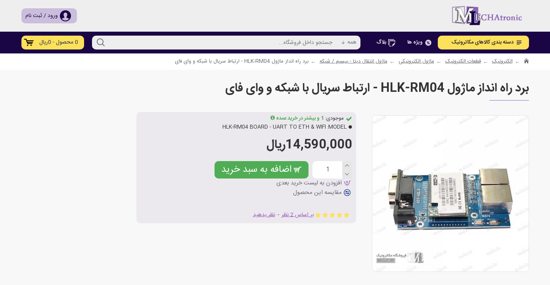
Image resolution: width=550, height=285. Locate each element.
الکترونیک (502, 62)
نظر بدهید (264, 215)
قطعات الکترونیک (463, 62)
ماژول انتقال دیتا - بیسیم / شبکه (353, 62)
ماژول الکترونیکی (416, 62)
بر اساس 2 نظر (298, 215)
